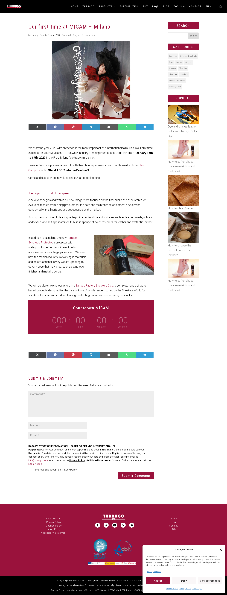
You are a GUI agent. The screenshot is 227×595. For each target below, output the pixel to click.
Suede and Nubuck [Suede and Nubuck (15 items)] (177, 81)
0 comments (88, 35)
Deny (184, 580)
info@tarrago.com (38, 460)
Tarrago (88, 7)
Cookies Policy (172, 588)
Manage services (154, 572)
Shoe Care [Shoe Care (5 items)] (173, 74)
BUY (145, 7)
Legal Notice (35, 463)
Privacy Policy (185, 588)
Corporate (67, 35)
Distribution (129, 7)
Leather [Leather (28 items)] (179, 62)
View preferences (210, 580)
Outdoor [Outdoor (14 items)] (172, 68)
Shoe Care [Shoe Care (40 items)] (183, 68)
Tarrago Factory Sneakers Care (95, 285)
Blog (166, 7)
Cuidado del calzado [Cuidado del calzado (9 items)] (188, 56)
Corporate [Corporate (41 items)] (173, 56)
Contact (195, 7)
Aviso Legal (197, 588)
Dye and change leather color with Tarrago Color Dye (182, 131)
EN (207, 7)
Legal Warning (53, 518)
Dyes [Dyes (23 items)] (171, 62)
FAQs (155, 7)
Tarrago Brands (39, 35)
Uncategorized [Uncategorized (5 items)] (175, 87)
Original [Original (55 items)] (188, 62)
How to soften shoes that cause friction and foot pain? (181, 166)
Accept (158, 580)
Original (77, 35)
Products (106, 7)
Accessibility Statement (53, 532)
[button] (220, 549)
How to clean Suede (180, 208)
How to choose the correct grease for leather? (179, 250)
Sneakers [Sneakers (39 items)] (184, 74)
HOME (74, 7)
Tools (178, 7)
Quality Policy (54, 529)
